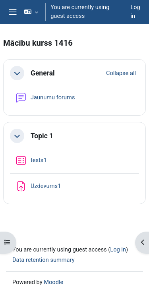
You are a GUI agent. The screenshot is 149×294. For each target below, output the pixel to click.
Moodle (53, 282)
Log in (135, 11)
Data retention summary (43, 259)
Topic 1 (42, 136)
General (43, 73)
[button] (31, 12)
